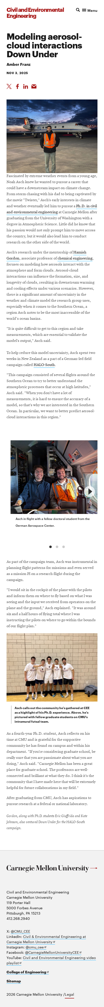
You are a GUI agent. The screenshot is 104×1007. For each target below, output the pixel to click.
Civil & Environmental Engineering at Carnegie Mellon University (46, 939)
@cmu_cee (36, 947)
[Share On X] (9, 86)
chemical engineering (75, 258)
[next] (89, 491)
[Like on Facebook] (17, 86)
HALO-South (44, 365)
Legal (69, 994)
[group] (56, 485)
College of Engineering (28, 971)
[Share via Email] (33, 86)
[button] (86, 10)
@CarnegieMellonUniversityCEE (53, 952)
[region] (52, 491)
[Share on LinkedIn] (25, 86)
